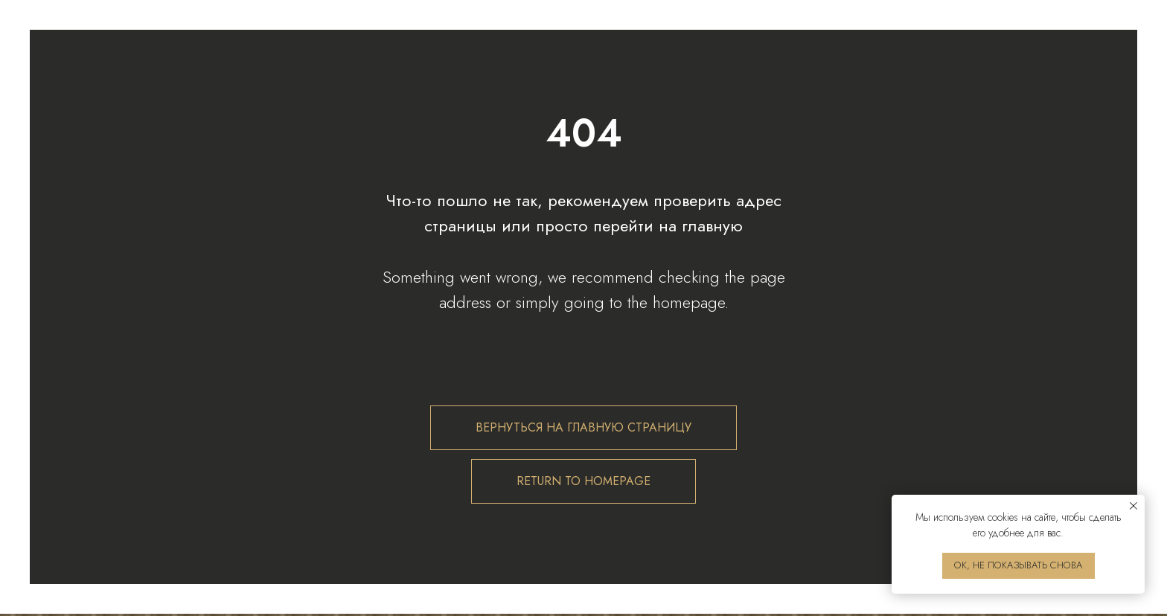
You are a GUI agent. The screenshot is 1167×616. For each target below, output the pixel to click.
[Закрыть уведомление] (1133, 505)
